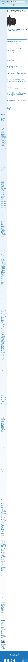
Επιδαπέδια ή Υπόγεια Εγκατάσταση (3, 269)
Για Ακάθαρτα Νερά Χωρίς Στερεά (3, 218)
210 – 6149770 (12, 654)
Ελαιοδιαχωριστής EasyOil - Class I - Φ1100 (3, 138)
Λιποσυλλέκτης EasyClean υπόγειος (3, 131)
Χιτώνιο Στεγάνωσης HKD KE (3, 567)
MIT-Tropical (3, 419)
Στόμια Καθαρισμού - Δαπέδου (3, 210)
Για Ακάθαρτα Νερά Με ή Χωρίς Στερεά (3, 234)
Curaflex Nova (3, 542)
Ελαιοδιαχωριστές (3, 136)
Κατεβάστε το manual (17, 41)
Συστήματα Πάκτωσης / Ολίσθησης (2, 371)
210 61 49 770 (6, 1)
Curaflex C (2, 538)
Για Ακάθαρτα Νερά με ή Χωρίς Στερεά (3, 221)
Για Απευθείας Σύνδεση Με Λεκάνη (3, 223)
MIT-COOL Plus (3, 418)
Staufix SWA (2, 282)
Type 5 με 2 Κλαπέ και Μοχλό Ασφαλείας (3, 319)
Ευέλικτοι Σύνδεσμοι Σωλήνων (2, 575)
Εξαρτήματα (2, 565)
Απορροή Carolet (3, 472)
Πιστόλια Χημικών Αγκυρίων (2, 427)
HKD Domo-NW (3, 546)
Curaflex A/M (3, 541)
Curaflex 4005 (3, 563)
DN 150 (2, 571)
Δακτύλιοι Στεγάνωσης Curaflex (2, 536)
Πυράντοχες (2, 637)
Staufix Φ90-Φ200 (3, 288)
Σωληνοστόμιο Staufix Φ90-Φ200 (3, 334)
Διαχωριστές (15, 10)
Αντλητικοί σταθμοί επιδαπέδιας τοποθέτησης (3, 215)
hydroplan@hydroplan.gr (19, 4)
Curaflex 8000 (3, 564)
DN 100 (2, 569)
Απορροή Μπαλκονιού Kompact (3, 466)
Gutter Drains (3, 196)
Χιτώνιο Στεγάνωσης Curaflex (2, 559)
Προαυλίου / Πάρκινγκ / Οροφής (2, 186)
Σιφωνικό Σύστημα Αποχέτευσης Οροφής (3, 622)
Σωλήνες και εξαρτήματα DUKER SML (3, 610)
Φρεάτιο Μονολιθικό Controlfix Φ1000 (3, 326)
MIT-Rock (2, 417)
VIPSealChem (3, 601)
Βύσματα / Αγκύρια (3, 404)
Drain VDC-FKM (3, 604)
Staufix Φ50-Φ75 (3, 314)
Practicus (2, 181)
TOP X (2, 498)
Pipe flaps (2, 322)
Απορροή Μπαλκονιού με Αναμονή (3, 469)
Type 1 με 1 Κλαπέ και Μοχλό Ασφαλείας (3, 290)
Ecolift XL (2, 265)
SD (1, 434)
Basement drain (3, 182)
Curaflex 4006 (3, 562)
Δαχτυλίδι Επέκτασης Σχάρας (2, 478)
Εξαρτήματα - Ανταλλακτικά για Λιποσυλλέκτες (3, 134)
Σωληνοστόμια (3, 330)
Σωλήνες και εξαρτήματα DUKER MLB (3, 620)
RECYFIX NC (3, 517)
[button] (13, 8)
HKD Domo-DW (3, 545)
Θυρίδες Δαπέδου (3, 636)
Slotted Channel (3, 497)
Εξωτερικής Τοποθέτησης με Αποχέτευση (3, 639)
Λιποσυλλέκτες (19, 10)
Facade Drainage (3, 502)
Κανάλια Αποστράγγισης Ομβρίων (3, 489)
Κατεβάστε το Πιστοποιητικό (16, 43)
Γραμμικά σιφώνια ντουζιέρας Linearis (3, 165)
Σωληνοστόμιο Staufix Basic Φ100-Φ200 (3, 337)
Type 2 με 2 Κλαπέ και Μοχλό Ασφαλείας (3, 293)
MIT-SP (2, 416)
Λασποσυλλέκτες (3, 148)
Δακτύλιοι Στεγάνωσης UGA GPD (3, 556)
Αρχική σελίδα (11, 10)
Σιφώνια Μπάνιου (3, 158)
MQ (1, 432)
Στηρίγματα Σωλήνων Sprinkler (2, 350)
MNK (2, 431)
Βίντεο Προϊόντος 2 (18, 48)
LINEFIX (2, 505)
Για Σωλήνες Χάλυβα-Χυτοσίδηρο (3, 551)
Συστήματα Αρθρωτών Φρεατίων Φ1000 (3, 237)
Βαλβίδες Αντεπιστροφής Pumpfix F (3, 258)
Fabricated (2, 596)
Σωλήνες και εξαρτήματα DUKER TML (3, 617)
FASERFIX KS (3, 510)
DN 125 (2, 570)
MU (1, 433)
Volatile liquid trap (3, 180)
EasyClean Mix (19, 11)
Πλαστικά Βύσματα (3, 429)
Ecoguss (2, 170)
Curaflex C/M (3, 539)
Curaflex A (2, 540)
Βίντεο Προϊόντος (11, 48)
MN (1, 430)
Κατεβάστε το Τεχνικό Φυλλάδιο (17, 52)
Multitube (2, 321)
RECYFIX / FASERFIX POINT (2, 500)
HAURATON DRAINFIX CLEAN (3, 529)
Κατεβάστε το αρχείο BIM (16, 50)
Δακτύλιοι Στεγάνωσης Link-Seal (3, 548)
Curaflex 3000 (3, 561)
